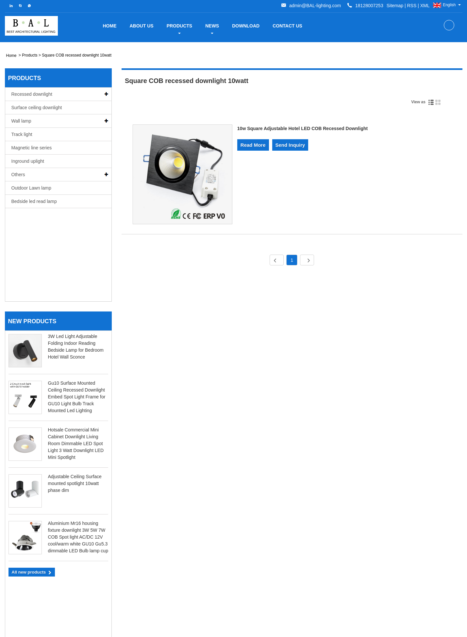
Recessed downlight (31, 94)
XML (316, 5)
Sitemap (286, 5)
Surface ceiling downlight (36, 107)
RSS (303, 5)
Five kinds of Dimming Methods (380, 542)
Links (400, 629)
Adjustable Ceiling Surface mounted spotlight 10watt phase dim (75, 390)
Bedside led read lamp (34, 201)
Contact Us (287, 25)
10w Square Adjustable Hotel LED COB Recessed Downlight (302, 128)
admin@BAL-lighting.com (358, 5)
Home (110, 25)
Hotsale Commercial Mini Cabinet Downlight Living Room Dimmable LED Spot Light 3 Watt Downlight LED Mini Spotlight (76, 350)
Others (18, 174)
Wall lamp (21, 121)
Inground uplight (27, 161)
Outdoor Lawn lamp (31, 188)
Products (179, 28)
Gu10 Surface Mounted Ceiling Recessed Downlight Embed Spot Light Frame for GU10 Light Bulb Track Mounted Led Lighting (77, 303)
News (212, 28)
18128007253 (47, 584)
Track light (21, 134)
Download (245, 25)
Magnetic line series (31, 147)
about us (142, 25)
